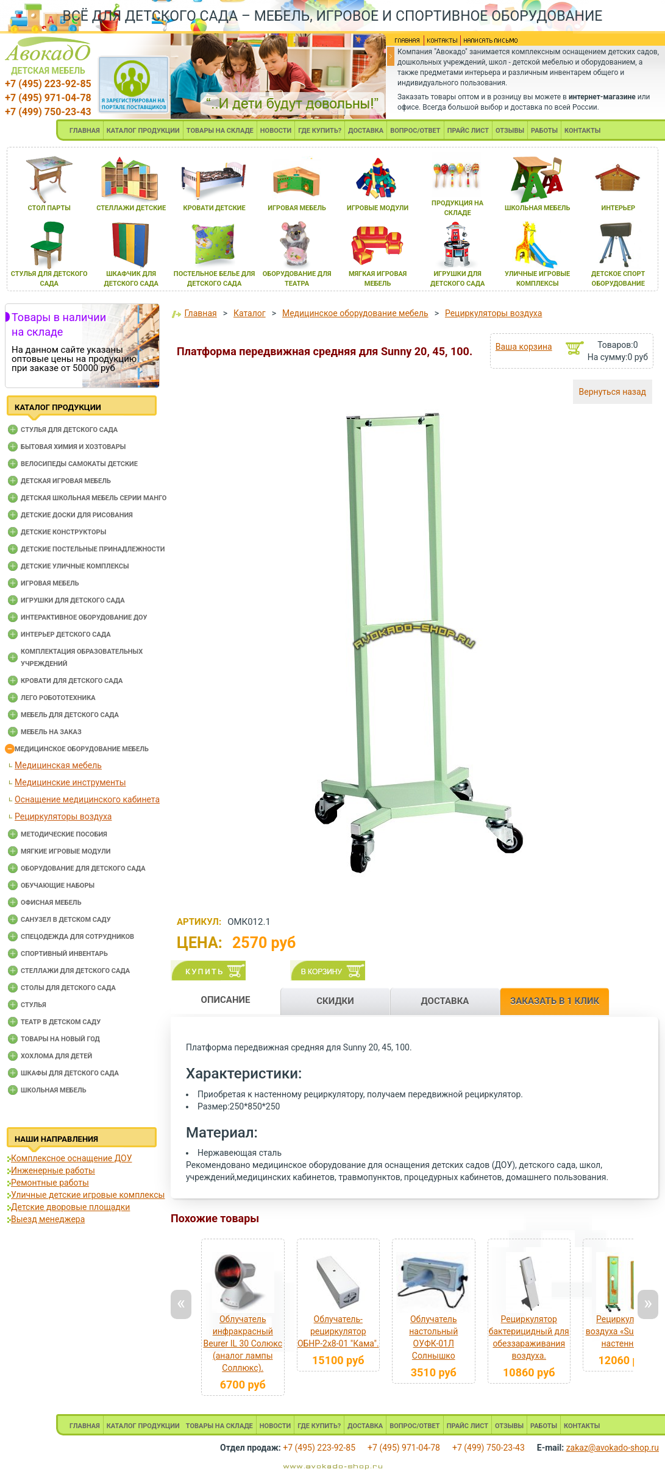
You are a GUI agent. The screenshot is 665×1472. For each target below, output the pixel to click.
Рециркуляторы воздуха (63, 816)
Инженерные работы (53, 1170)
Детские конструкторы (63, 532)
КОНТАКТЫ (582, 131)
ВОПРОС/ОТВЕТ (415, 131)
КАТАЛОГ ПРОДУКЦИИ (143, 131)
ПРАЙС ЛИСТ (468, 131)
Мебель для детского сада (70, 715)
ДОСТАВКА (365, 131)
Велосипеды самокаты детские (79, 464)
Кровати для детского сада (72, 681)
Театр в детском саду (61, 1022)
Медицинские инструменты (70, 782)
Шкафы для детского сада (70, 1073)
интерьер (618, 208)
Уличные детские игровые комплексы (88, 1195)
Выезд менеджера (48, 1219)
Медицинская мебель (58, 765)
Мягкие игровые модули (65, 851)
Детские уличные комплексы (75, 566)
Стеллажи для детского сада (75, 971)
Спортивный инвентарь (64, 954)
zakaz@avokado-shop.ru (612, 1448)
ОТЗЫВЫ (510, 131)
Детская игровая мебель (66, 481)
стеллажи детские (131, 208)
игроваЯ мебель (297, 208)
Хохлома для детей (56, 1056)
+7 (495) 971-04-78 (48, 98)
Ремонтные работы (50, 1182)
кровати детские (214, 208)
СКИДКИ (335, 1001)
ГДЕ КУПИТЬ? (319, 131)
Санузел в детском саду (66, 920)
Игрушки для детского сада (73, 600)
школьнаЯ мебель (538, 208)
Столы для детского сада (68, 988)
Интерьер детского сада (66, 635)
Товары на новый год (60, 1039)
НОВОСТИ (276, 131)
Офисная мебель (51, 903)
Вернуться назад (612, 392)
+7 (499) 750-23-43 (48, 112)
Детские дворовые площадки (70, 1207)
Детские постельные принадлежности (93, 549)
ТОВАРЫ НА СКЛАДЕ (220, 131)
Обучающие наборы (57, 886)
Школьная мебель (54, 1090)
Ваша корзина (524, 347)
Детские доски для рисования (77, 515)
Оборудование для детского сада (83, 868)
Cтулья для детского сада (69, 430)
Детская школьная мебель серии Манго (93, 498)
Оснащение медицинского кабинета (87, 799)
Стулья (33, 1005)
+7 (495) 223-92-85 (48, 84)
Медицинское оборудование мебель (82, 749)
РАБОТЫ (544, 131)
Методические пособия (64, 834)
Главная (200, 313)
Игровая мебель (50, 583)
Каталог (249, 313)
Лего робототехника (58, 698)
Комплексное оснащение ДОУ (71, 1158)
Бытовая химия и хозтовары (73, 447)
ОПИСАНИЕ (226, 999)
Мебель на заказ (51, 732)
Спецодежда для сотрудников (77, 937)
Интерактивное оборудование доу (84, 617)
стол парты (49, 208)
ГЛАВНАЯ (84, 131)
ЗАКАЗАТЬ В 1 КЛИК (554, 1001)
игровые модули (377, 208)
